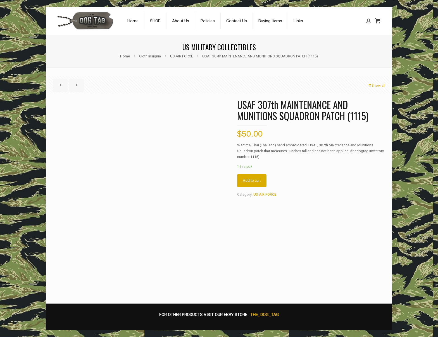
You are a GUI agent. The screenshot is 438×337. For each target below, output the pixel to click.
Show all (376, 85)
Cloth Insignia (150, 56)
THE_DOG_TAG (264, 314)
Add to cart (252, 180)
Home (125, 56)
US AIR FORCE (181, 56)
